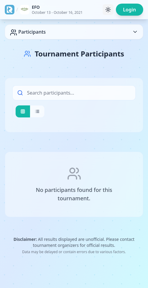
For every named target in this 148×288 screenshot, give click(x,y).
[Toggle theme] (108, 9)
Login (129, 9)
